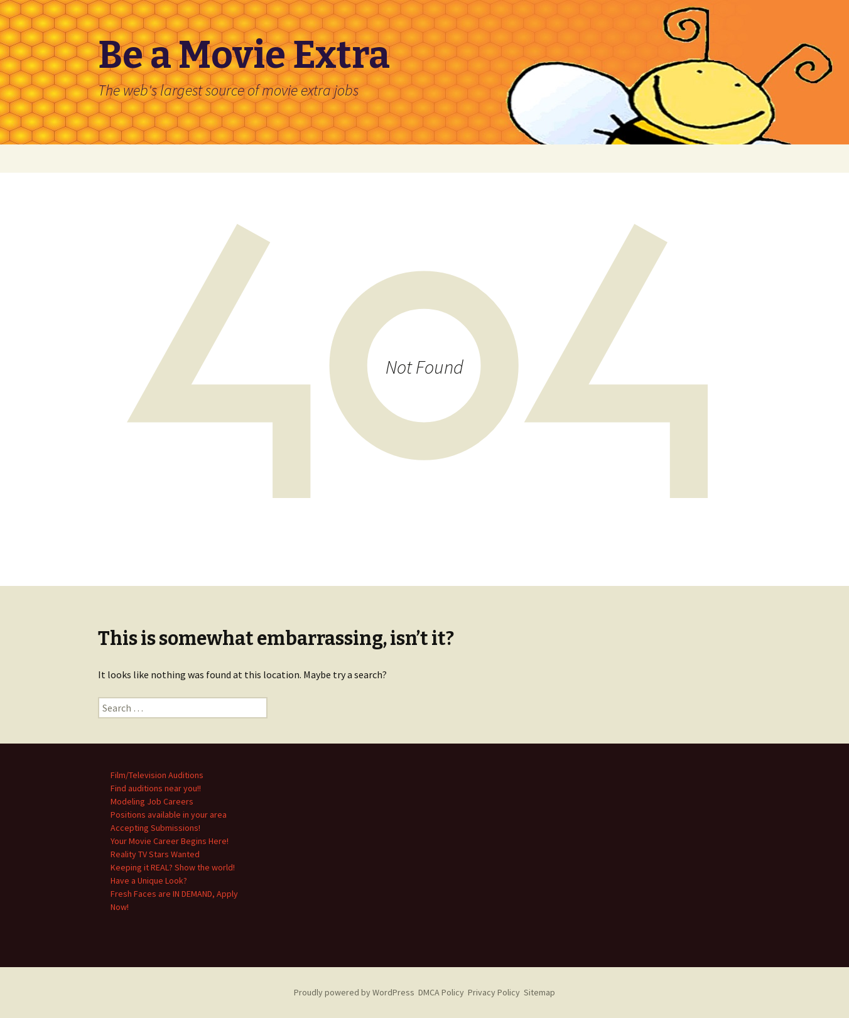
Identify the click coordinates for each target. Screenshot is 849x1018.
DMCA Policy (441, 992)
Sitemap (539, 992)
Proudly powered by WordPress (354, 992)
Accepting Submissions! (155, 827)
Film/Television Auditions (157, 775)
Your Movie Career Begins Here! (170, 841)
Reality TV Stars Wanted (155, 854)
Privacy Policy (494, 992)
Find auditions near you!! (156, 788)
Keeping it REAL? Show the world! (173, 867)
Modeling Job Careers (152, 801)
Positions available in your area (169, 814)
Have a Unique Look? (149, 880)
